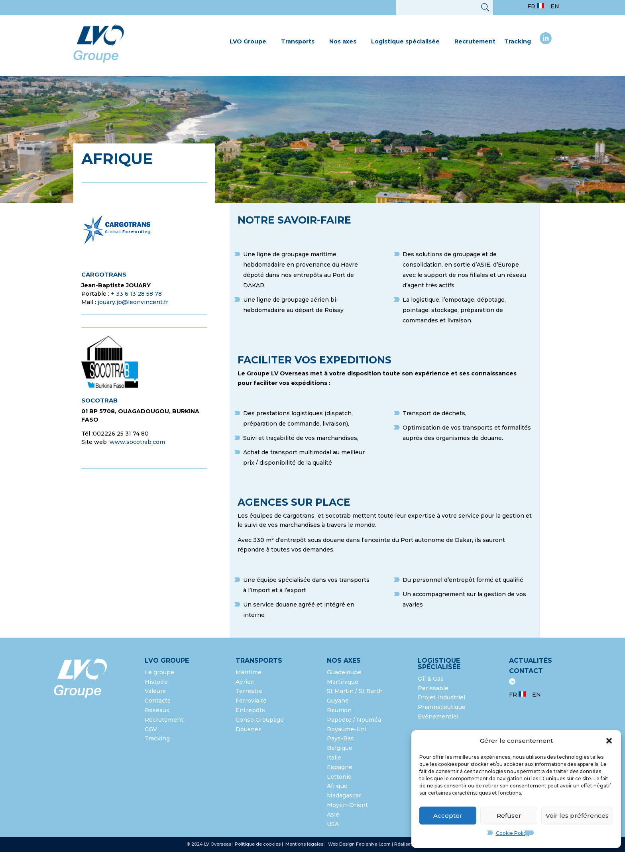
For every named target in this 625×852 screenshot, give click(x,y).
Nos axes (342, 41)
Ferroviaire (251, 700)
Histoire (156, 681)
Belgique (339, 748)
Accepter (447, 815)
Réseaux (157, 710)
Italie (334, 757)
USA (333, 824)
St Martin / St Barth (355, 691)
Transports (297, 41)
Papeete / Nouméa (354, 719)
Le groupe (160, 672)
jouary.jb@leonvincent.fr (133, 302)
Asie (333, 814)
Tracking (517, 41)
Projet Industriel (441, 697)
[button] (609, 741)
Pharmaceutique (442, 707)
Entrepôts (250, 710)
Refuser (509, 815)
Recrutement (474, 41)
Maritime (248, 672)
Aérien (245, 681)
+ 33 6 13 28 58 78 (136, 293)
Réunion (339, 710)
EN (554, 6)
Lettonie (339, 776)
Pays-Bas (340, 738)
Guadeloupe (344, 672)
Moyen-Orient (347, 805)
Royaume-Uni (346, 729)
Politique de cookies (258, 844)
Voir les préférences (577, 815)
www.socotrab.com (137, 442)
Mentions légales (304, 844)
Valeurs (155, 691)
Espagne (339, 767)
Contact (526, 671)
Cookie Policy (512, 833)
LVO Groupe (248, 41)
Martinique (342, 681)
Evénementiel (438, 716)
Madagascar (344, 795)
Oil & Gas (431, 678)
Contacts (158, 700)
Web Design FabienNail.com (359, 844)
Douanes (248, 729)
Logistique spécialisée (405, 41)
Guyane (338, 700)
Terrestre (249, 691)
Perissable (433, 688)
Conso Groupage (260, 719)
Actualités (530, 660)
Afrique (337, 785)
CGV (151, 729)
